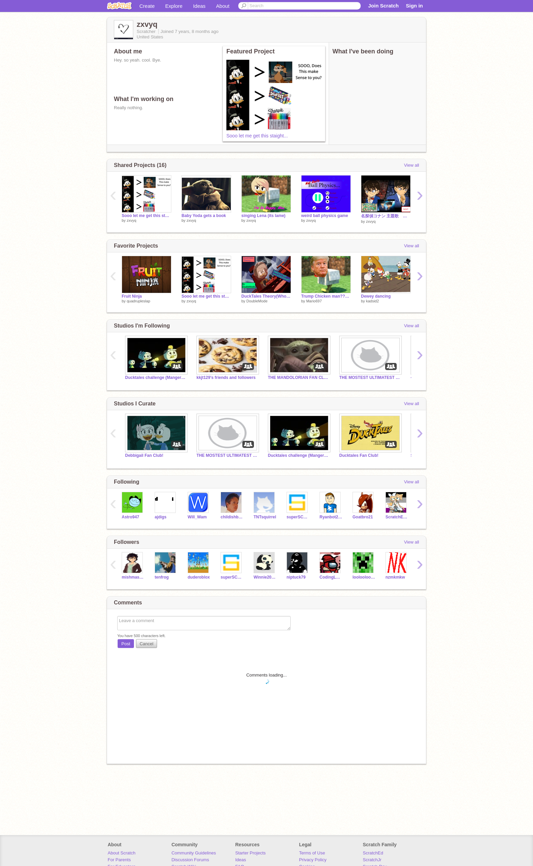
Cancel (146, 643)
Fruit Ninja (132, 296)
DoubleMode (257, 301)
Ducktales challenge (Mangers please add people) (155, 377)
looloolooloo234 (364, 577)
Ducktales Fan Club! (358, 455)
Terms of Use (312, 852)
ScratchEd (373, 852)
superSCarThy (298, 517)
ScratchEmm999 (396, 517)
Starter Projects (250, 852)
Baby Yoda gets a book (204, 215)
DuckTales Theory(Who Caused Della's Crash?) (266, 296)
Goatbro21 (363, 517)
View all (411, 165)
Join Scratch (383, 6)
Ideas (199, 6)
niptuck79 (296, 577)
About (222, 6)
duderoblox (199, 577)
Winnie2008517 (265, 577)
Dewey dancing (376, 296)
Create (147, 6)
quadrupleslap (138, 301)
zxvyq (131, 220)
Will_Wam (197, 517)
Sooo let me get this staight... (257, 135)
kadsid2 (372, 301)
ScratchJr (372, 859)
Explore (174, 6)
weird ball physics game (324, 215)
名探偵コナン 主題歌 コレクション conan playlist (386, 216)
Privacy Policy (313, 859)
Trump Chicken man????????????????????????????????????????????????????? (326, 296)
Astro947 (130, 517)
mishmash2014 (133, 577)
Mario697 (314, 301)
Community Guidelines (193, 852)
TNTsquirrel (265, 517)
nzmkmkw (395, 577)
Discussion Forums (190, 859)
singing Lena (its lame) (263, 215)
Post (125, 643)
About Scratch (122, 852)
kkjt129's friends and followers (226, 377)
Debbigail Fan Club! (144, 455)
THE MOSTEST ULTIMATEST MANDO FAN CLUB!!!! (369, 377)
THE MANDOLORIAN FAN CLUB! (298, 377)
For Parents (119, 859)
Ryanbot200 (331, 517)
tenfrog (162, 577)
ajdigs (161, 517)
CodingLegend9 (331, 577)
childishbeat (232, 517)
